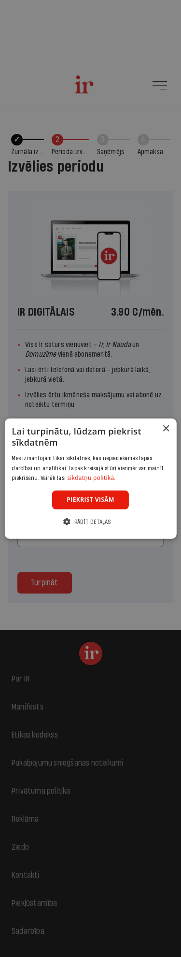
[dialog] (90, 479)
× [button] (165, 429)
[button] (90, 521)
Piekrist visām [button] (90, 499)
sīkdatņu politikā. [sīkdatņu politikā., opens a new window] (91, 478)
